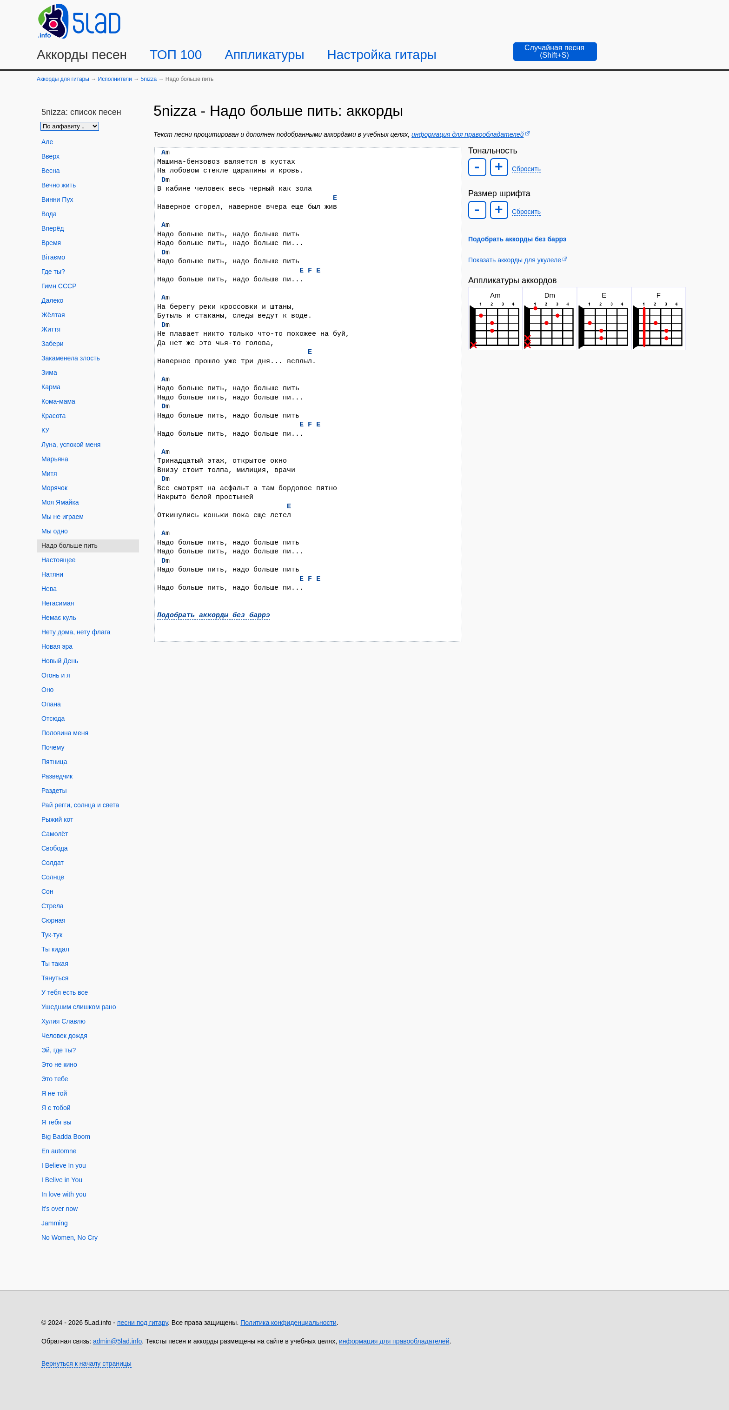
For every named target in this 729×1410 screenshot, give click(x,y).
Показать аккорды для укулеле (514, 260)
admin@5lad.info (117, 1341)
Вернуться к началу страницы (86, 1363)
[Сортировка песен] (69, 126)
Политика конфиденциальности (288, 1322)
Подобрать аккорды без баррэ (213, 615)
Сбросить (526, 169)
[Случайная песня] (555, 51)
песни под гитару (142, 1322)
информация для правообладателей (467, 134)
